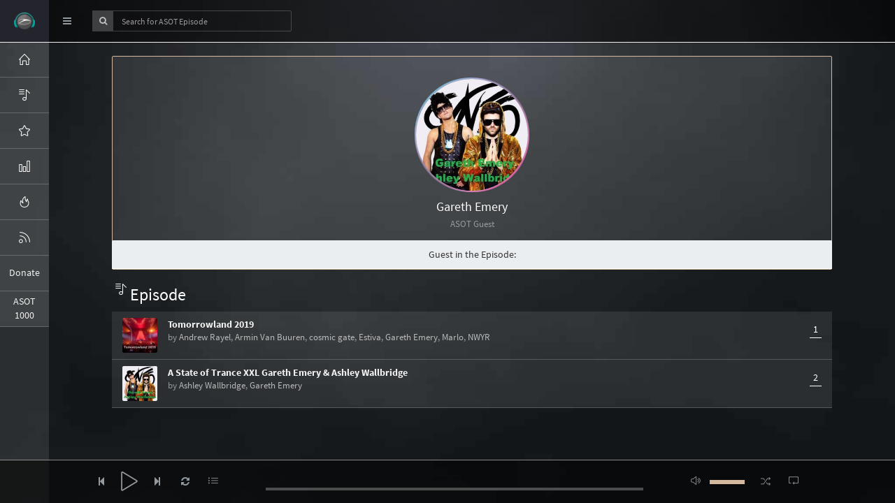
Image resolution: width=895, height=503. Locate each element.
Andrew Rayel (205, 337)
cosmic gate (332, 337)
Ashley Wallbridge (212, 385)
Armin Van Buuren (270, 337)
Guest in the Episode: (472, 254)
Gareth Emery (411, 337)
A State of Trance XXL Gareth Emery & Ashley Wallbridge (288, 372)
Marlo (453, 337)
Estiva (370, 337)
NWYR (479, 337)
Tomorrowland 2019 (211, 324)
